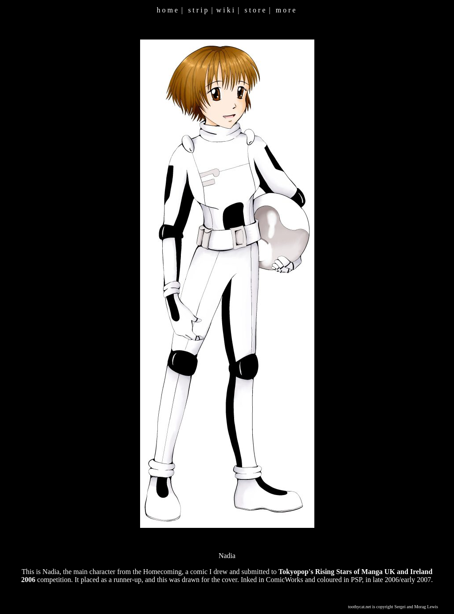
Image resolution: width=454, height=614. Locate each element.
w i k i (225, 10)
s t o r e (254, 10)
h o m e (167, 10)
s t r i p (197, 10)
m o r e (286, 10)
